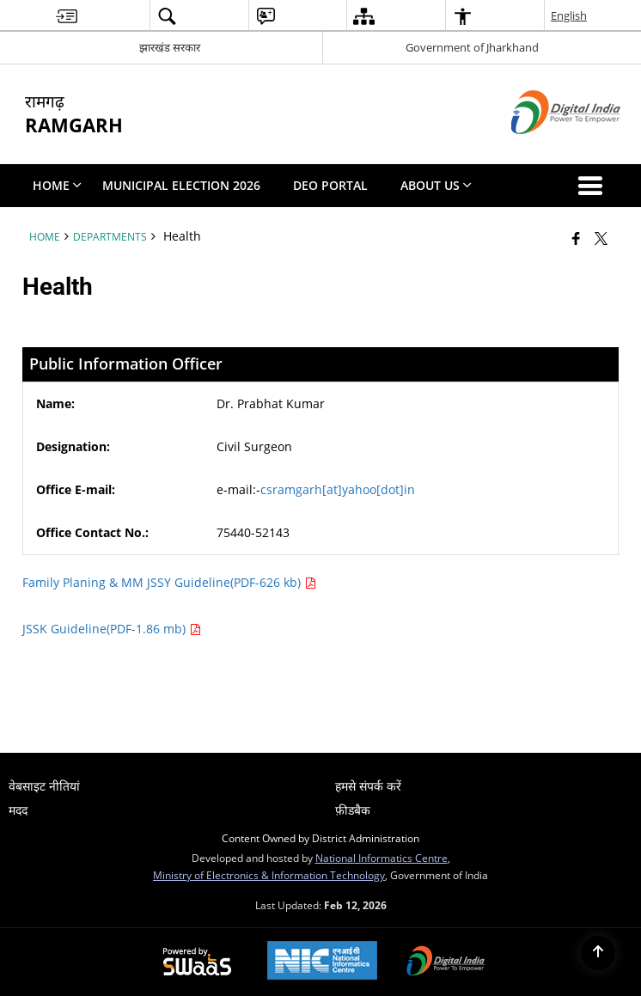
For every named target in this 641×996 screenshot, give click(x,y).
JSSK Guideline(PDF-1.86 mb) (111, 628)
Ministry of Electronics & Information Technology (269, 875)
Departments (110, 236)
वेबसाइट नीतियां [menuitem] (44, 786)
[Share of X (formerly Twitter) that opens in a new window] (601, 238)
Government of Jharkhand (472, 47)
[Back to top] (598, 953)
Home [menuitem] (57, 185)
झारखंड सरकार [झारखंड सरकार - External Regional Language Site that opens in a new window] (169, 47)
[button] (594, 185)
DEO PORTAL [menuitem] (330, 185)
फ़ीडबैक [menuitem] (352, 810)
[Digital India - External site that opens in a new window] (544, 148)
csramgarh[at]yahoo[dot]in (337, 489)
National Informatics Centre (381, 858)
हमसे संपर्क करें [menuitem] (368, 786)
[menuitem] (66, 16)
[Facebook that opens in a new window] (576, 238)
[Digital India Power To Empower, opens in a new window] (446, 962)
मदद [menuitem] (18, 810)
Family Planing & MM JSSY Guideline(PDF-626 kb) (169, 582)
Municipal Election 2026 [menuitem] (181, 185)
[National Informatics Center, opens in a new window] (322, 962)
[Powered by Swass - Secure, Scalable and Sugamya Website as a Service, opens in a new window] (197, 962)
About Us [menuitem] (436, 185)
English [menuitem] (569, 15)
